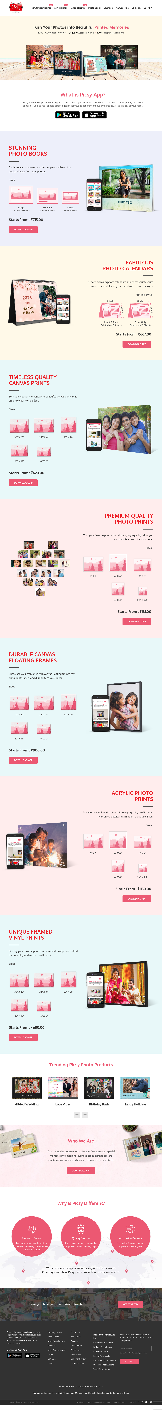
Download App (23, 232)
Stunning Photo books (29, 154)
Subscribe (129, 1367)
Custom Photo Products (103, 1348)
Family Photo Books (101, 1362)
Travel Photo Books (101, 1375)
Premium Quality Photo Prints (127, 523)
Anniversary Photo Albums (104, 1366)
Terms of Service (119, 1408)
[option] (27, 1096)
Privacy (131, 1408)
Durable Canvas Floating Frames (34, 662)
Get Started (130, 1310)
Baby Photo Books (101, 1357)
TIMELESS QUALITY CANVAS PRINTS (34, 384)
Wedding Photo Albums (103, 1371)
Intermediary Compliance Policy (99, 1408)
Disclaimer (81, 1408)
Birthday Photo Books (102, 1353)
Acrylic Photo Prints (131, 801)
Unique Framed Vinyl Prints (32, 940)
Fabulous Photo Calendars (126, 269)
